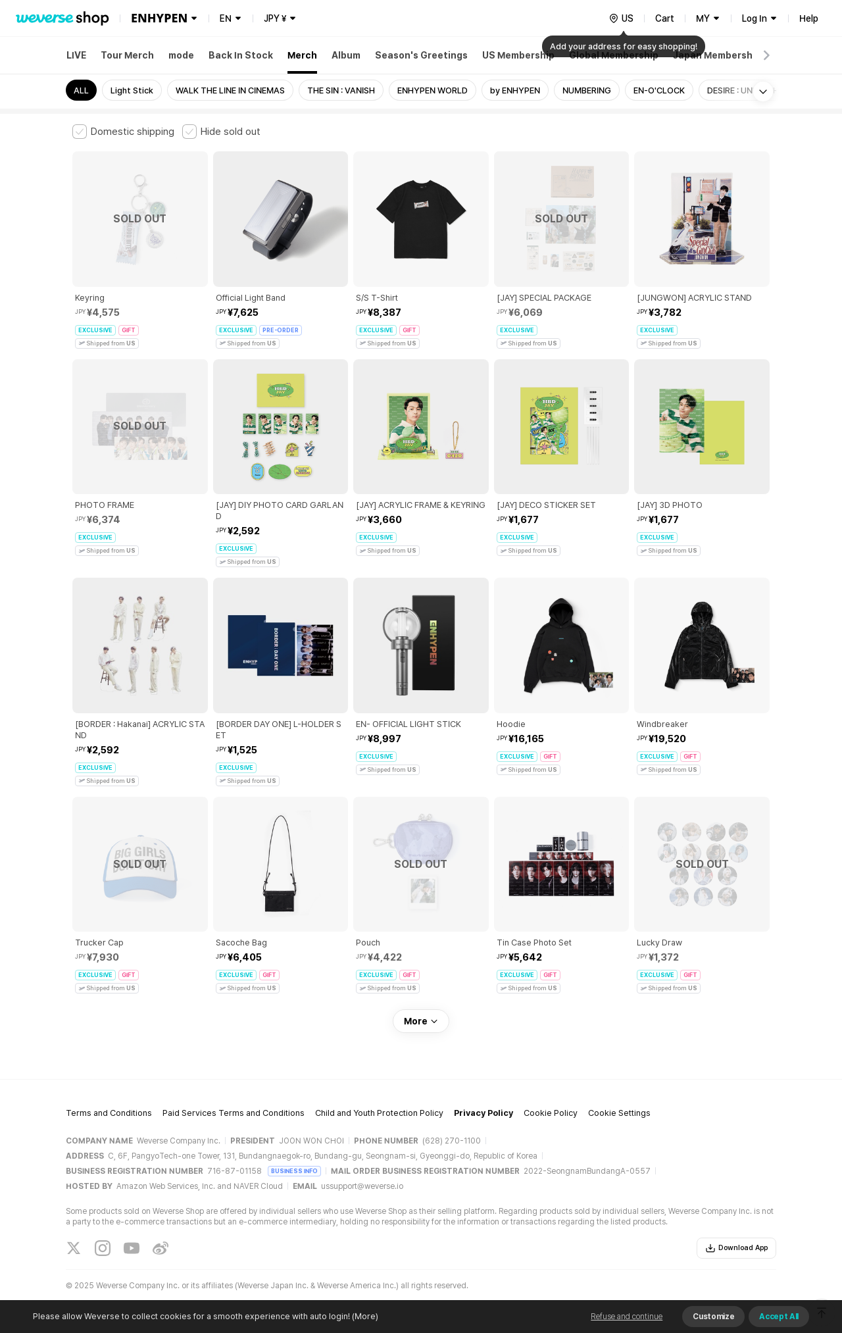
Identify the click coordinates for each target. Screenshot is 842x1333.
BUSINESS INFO (294, 1170)
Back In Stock (241, 55)
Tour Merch (127, 55)
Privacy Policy (483, 1113)
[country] (621, 18)
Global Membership (613, 55)
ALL (81, 90)
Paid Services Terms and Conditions (233, 1113)
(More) (364, 1316)
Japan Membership (717, 55)
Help (808, 18)
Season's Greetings (421, 55)
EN (226, 18)
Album (346, 55)
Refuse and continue (626, 1316)
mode (181, 55)
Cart (664, 18)
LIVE (76, 55)
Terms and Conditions (109, 1113)
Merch (302, 55)
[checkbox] (123, 131)
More (421, 1021)
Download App (736, 1248)
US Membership (518, 55)
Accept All (779, 1316)
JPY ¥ (275, 18)
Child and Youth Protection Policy (379, 1113)
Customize (713, 1316)
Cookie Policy (551, 1113)
